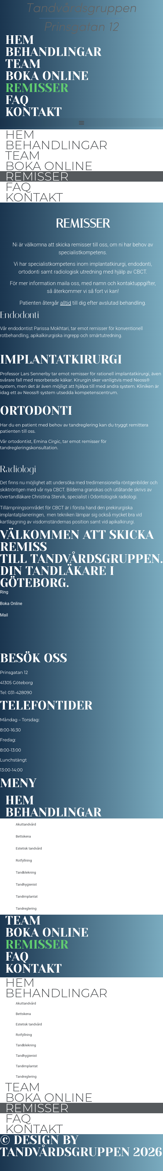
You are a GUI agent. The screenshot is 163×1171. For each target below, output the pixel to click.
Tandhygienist (26, 884)
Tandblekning (26, 872)
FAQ (17, 100)
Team (23, 64)
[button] (81, 122)
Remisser (36, 88)
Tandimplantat (26, 896)
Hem (19, 40)
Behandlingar (53, 52)
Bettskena (23, 836)
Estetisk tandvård (29, 848)
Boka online (46, 76)
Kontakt (33, 112)
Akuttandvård (26, 824)
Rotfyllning (24, 860)
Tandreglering (26, 908)
